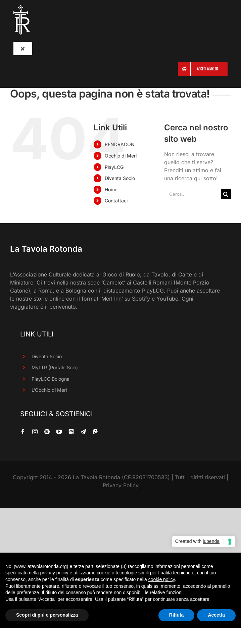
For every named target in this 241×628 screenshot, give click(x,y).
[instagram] (35, 431)
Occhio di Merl (121, 156)
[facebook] (23, 431)
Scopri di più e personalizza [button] (47, 615)
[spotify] (47, 431)
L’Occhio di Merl (49, 390)
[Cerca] (226, 194)
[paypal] (95, 431)
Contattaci (116, 200)
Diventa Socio (120, 178)
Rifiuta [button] (176, 615)
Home (111, 189)
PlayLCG (114, 167)
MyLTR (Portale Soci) (55, 367)
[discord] (71, 431)
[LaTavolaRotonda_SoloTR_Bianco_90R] (21, 7)
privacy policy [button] (54, 572)
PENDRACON (120, 144)
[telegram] (83, 431)
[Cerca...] (192, 194)
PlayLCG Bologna (50, 379)
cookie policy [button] (161, 579)
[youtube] (59, 431)
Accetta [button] (216, 615)
